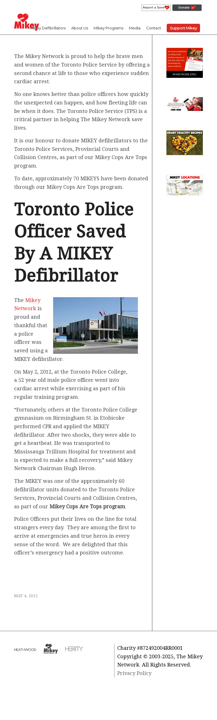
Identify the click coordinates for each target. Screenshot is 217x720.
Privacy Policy (134, 673)
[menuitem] (156, 8)
